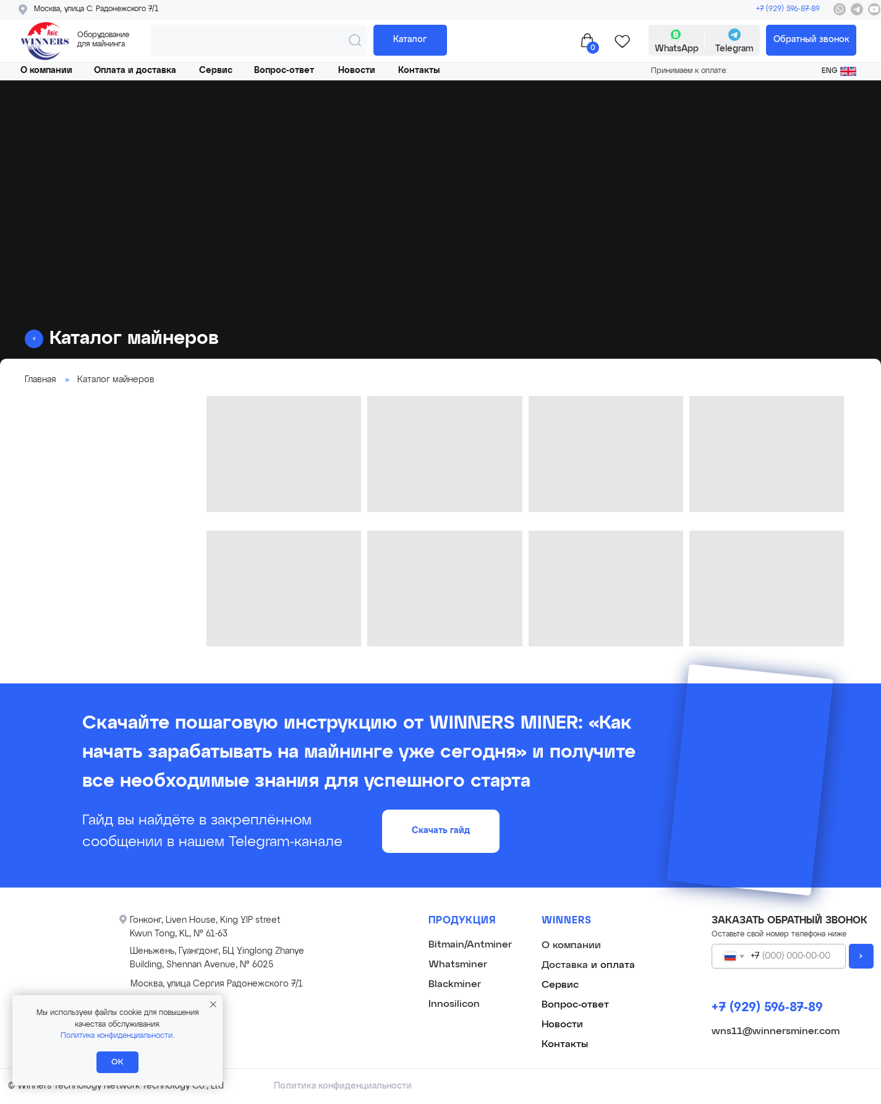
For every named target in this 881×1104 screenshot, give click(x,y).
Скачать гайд (441, 830)
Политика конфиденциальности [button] (116, 1036)
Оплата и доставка (135, 70)
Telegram (734, 49)
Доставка (565, 965)
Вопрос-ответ (284, 70)
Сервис (215, 70)
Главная (40, 379)
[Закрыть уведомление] (213, 1004)
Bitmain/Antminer (470, 945)
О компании (46, 70)
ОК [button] (117, 1062)
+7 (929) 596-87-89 (788, 9)
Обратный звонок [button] (811, 39)
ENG (830, 71)
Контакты (419, 70)
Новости (356, 70)
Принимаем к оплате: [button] (689, 71)
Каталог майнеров (116, 379)
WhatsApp (677, 49)
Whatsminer (457, 965)
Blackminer (454, 985)
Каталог (410, 39)
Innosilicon (454, 1004)
